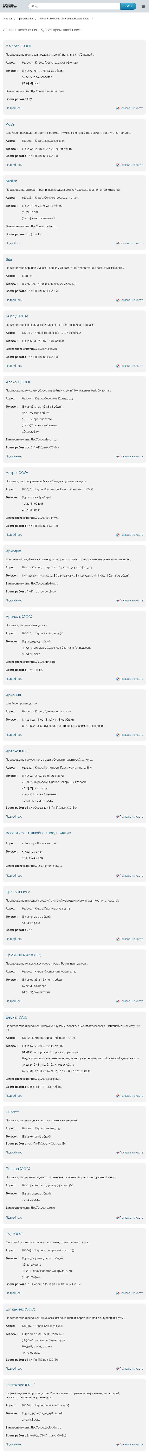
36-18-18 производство (37, 419)
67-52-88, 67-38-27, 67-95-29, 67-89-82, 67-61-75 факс (56, 1070)
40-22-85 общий (32, 503)
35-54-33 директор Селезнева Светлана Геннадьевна (56, 647)
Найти (128, 6)
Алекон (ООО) (18, 382)
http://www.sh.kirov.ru (43, 348)
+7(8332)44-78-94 (32, 857)
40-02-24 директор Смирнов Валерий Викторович (54, 782)
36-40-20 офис (31, 1264)
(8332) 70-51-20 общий (36, 1193)
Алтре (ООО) (17, 472)
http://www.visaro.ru (42, 1207)
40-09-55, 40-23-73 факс (37, 800)
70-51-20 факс (31, 1199)
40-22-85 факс (31, 509)
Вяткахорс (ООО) (20, 1385)
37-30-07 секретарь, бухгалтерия (43, 1340)
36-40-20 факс (31, 1277)
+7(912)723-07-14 (32, 851)
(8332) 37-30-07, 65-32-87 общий (42, 1334)
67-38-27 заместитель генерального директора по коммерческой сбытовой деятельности (80, 1058)
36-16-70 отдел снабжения (39, 425)
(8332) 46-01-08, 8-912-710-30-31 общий (47, 148)
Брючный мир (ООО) (23, 955)
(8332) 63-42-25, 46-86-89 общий (43, 340)
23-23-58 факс (31, 1419)
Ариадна (13, 551)
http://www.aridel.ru (42, 661)
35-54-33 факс (31, 653)
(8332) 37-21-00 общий (36, 916)
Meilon (11, 181)
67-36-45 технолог (34, 985)
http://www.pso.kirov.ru (44, 517)
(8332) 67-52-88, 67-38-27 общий (42, 1046)
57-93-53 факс (31, 83)
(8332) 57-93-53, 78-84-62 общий (42, 70)
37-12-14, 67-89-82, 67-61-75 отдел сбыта (48, 1064)
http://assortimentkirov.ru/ (46, 865)
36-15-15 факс (31, 431)
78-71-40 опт (30, 212)
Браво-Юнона (18, 892)
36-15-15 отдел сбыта (35, 412)
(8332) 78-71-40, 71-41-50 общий (42, 205)
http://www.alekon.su (43, 439)
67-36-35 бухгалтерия (36, 992)
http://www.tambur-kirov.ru (47, 91)
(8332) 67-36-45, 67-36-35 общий (42, 979)
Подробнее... (14, 108)
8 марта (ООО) (18, 46)
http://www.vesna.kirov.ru (45, 1078)
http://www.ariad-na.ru (44, 583)
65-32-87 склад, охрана (37, 1346)
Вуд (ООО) (14, 1234)
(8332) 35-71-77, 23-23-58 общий (42, 1413)
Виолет (12, 1112)
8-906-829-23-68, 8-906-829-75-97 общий (49, 284)
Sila (9, 259)
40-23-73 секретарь (34, 788)
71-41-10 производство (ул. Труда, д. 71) (47, 1270)
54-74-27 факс (31, 922)
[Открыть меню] (143, 6)
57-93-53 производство (37, 77)
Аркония (13, 695)
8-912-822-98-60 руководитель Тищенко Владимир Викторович (63, 725)
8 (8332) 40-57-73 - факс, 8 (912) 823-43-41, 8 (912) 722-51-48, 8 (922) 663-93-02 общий (75, 575)
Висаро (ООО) (18, 1168)
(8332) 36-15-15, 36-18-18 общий (42, 406)
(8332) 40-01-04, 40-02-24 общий (43, 775)
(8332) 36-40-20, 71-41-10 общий (42, 1258)
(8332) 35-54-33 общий (36, 641)
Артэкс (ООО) (17, 751)
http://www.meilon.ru (43, 226)
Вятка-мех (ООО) (20, 1309)
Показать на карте (131, 108)
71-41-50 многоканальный (38, 218)
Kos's (10, 124)
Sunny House (17, 316)
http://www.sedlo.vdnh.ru (45, 1427)
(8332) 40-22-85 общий (36, 497)
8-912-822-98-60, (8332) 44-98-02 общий (48, 719)
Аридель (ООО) (19, 616)
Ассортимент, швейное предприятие (38, 833)
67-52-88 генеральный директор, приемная (50, 1052)
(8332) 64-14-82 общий (36, 1136)
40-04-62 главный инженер (40, 794)
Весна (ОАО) (16, 1017)
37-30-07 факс (31, 1352)
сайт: (26, 91)
